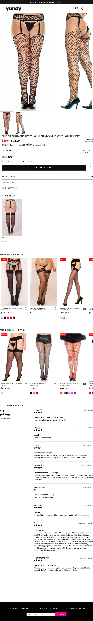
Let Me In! (61, 614)
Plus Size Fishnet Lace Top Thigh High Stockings (39, 309)
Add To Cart (44, 167)
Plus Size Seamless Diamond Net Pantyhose (69, 384)
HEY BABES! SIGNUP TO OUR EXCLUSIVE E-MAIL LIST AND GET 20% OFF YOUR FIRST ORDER (46, 609)
